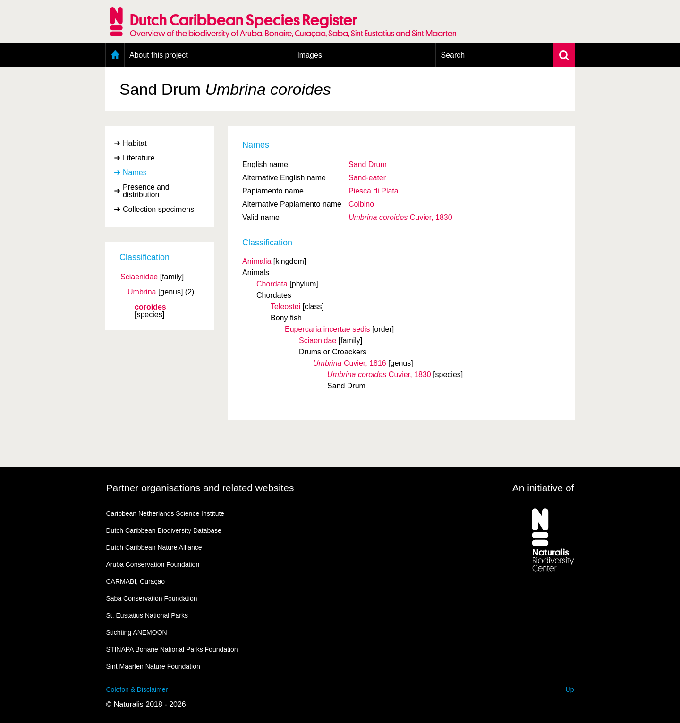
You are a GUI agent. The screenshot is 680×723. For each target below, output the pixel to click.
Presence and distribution (146, 191)
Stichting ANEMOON (136, 632)
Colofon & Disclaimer (137, 689)
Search (453, 55)
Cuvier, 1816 (349, 363)
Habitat (135, 143)
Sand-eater (367, 178)
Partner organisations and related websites (200, 487)
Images (309, 55)
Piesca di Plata (373, 191)
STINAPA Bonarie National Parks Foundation (172, 649)
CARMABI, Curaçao (135, 581)
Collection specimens (158, 209)
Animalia (256, 261)
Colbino (361, 204)
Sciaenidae (139, 277)
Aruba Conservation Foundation (153, 564)
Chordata (272, 284)
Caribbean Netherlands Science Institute (165, 513)
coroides (150, 307)
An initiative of (543, 487)
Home (115, 55)
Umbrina (142, 292)
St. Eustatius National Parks (147, 615)
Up (570, 689)
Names (135, 172)
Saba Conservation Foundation (151, 598)
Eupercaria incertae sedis (327, 329)
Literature (139, 158)
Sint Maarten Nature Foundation (153, 666)
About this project (158, 55)
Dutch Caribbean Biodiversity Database (163, 530)
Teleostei (285, 307)
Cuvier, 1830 (400, 217)
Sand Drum (367, 164)
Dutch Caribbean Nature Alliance (154, 547)
